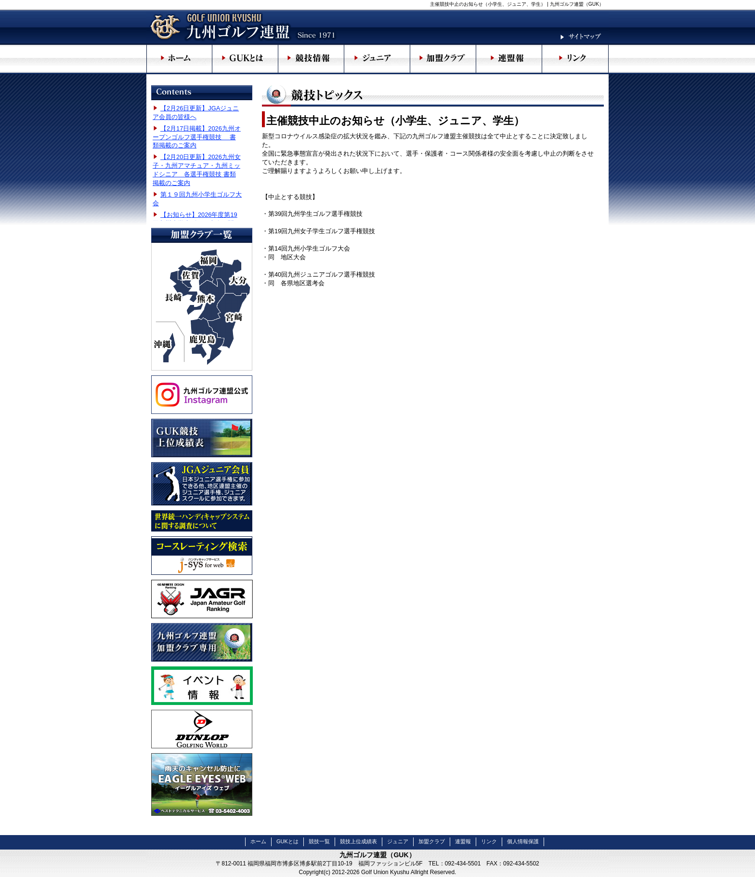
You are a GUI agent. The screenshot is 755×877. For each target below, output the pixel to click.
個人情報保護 (523, 841)
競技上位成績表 (358, 841)
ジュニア (397, 841)
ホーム (258, 841)
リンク (489, 841)
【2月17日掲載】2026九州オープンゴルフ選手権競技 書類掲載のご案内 (197, 137)
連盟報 (463, 841)
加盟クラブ (431, 841)
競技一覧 (319, 841)
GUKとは (287, 841)
